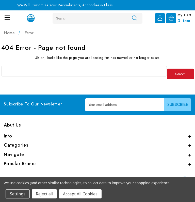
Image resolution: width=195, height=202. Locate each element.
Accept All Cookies (80, 194)
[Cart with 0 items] (178, 17)
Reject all (44, 194)
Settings (17, 194)
